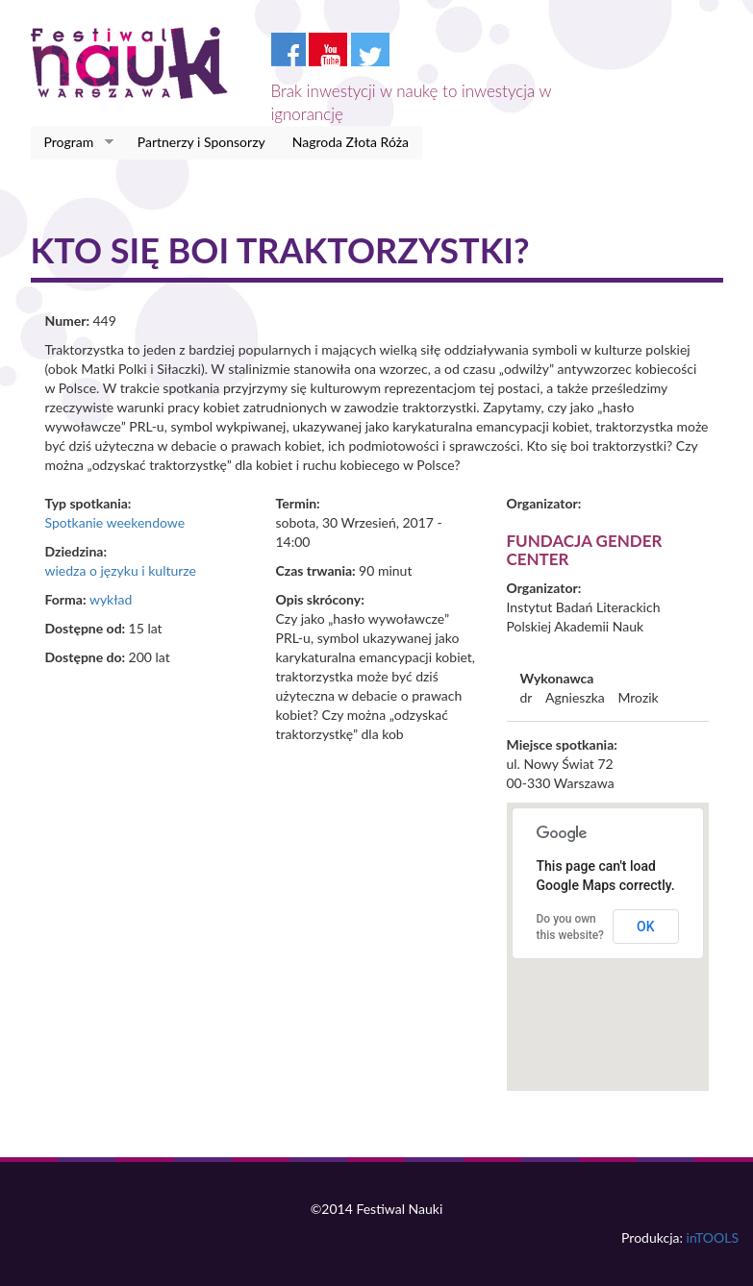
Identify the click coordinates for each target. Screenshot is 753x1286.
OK (646, 926)
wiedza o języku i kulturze (120, 570)
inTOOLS (713, 1237)
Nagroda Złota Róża (350, 142)
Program (72, 142)
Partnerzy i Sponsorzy (201, 142)
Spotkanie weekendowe (115, 522)
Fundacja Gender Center (585, 550)
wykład (110, 599)
